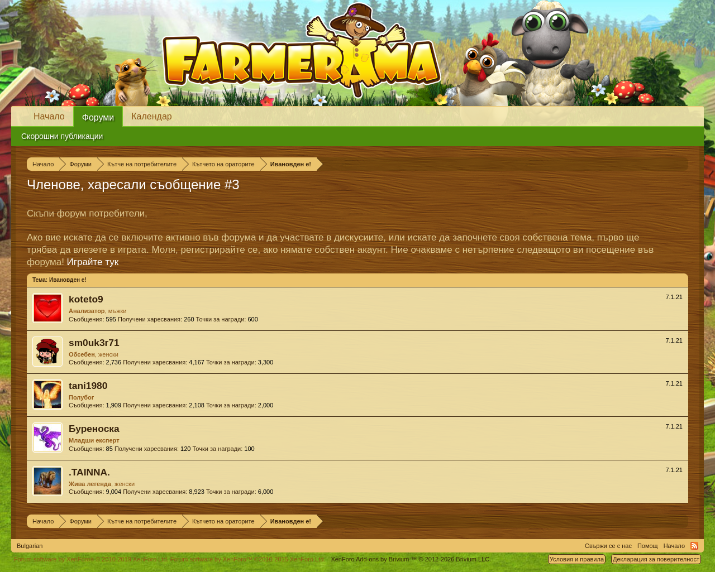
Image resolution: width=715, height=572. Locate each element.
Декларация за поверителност (656, 559)
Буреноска (94, 428)
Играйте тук (93, 262)
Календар (151, 116)
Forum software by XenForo (91, 559)
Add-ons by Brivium (411, 559)
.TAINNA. (89, 472)
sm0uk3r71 (94, 342)
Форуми (98, 117)
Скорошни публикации (62, 136)
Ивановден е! (68, 280)
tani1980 (88, 385)
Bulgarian (29, 545)
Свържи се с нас (608, 545)
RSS (694, 546)
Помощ (647, 545)
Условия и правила (577, 559)
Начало (49, 116)
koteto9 (86, 299)
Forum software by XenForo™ (248, 559)
